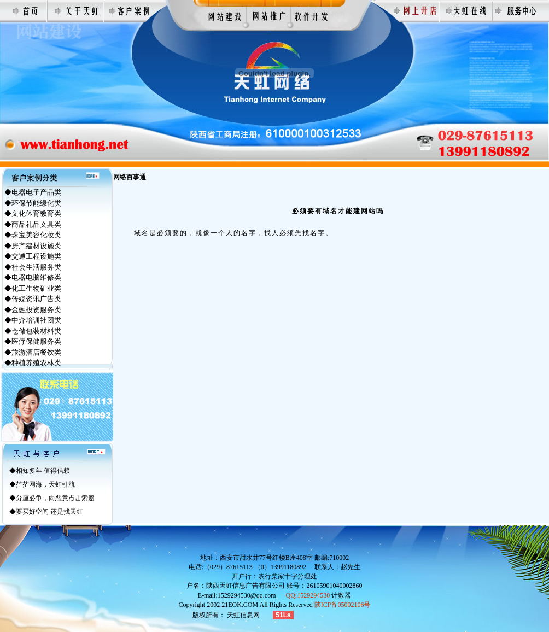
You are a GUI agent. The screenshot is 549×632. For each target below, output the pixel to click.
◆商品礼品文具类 (32, 224)
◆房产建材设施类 (32, 246)
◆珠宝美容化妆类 (32, 235)
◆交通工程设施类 (32, 256)
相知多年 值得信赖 (43, 471)
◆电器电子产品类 (32, 192)
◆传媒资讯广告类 (32, 299)
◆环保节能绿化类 (32, 203)
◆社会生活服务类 (32, 267)
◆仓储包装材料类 (32, 331)
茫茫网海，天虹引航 (45, 484)
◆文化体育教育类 (32, 213)
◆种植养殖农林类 (32, 363)
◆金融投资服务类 (32, 310)
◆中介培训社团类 (32, 320)
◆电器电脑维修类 (32, 277)
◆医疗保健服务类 (32, 341)
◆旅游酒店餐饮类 (32, 352)
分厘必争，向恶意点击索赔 (55, 498)
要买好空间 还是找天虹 (49, 512)
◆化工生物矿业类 (32, 288)
